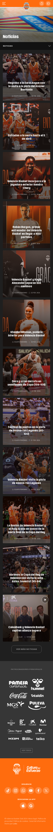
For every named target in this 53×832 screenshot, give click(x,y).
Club (20, 145)
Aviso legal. (32, 819)
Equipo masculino (20, 96)
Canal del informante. (37, 821)
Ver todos (26, 750)
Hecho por (11, 824)
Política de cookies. (21, 821)
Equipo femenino (19, 194)
